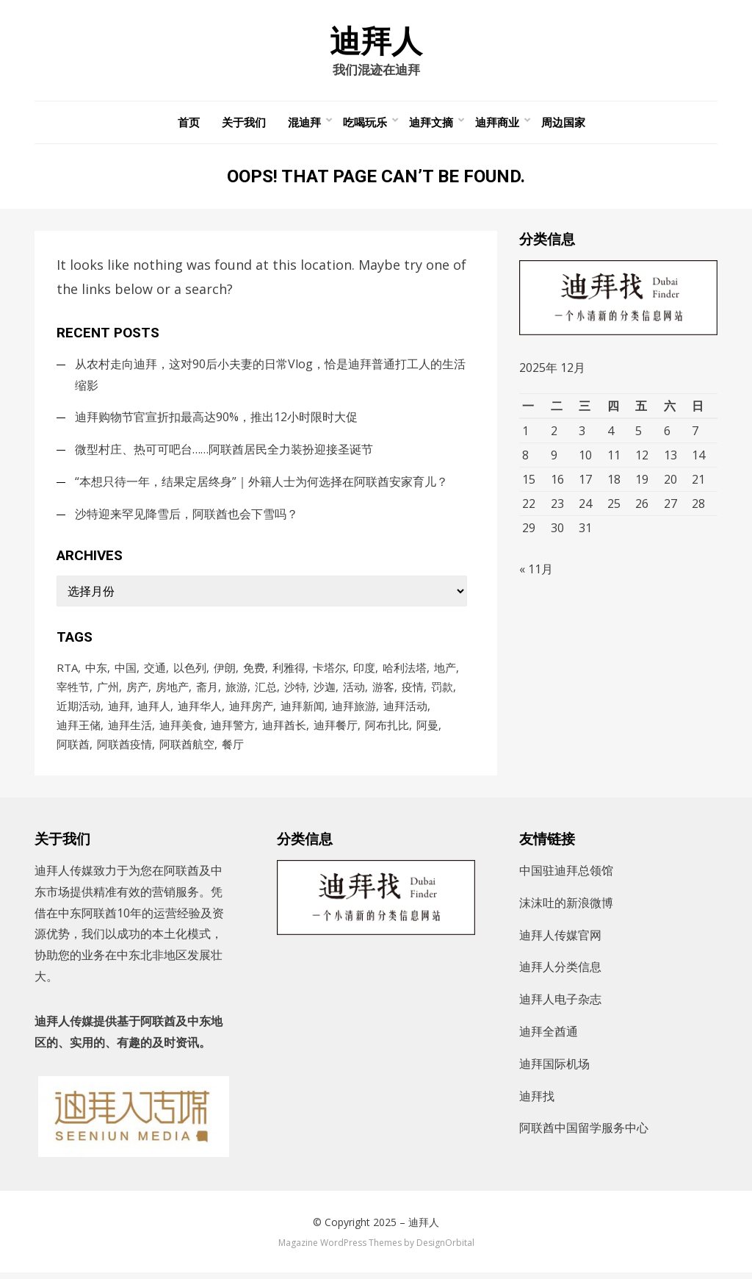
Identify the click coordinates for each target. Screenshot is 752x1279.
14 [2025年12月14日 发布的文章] (698, 458)
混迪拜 (304, 125)
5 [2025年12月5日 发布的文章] (638, 434)
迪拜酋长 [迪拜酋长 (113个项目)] (284, 730)
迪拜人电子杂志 (560, 1005)
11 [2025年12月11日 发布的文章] (614, 458)
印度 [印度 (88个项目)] (364, 670)
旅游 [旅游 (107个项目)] (236, 690)
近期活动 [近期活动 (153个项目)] (79, 710)
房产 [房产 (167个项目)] (137, 690)
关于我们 (244, 125)
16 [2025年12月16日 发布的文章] (557, 482)
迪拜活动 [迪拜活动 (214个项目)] (405, 710)
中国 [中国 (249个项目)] (126, 670)
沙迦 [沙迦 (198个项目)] (325, 690)
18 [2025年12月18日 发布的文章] (614, 482)
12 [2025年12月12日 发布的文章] (641, 458)
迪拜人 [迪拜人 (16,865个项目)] (153, 710)
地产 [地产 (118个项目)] (445, 670)
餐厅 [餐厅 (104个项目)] (233, 749)
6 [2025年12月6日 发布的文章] (667, 434)
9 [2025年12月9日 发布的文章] (554, 458)
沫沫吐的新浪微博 (566, 908)
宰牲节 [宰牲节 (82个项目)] (73, 690)
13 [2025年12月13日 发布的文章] (670, 458)
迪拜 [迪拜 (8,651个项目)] (119, 710)
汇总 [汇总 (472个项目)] (266, 690)
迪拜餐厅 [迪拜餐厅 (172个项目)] (336, 730)
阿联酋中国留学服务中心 (583, 1134)
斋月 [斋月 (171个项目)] (207, 690)
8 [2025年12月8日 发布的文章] (525, 458)
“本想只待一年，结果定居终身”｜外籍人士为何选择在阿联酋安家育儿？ (261, 484)
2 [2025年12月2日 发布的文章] (554, 434)
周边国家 (563, 125)
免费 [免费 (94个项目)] (254, 670)
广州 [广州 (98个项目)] (108, 690)
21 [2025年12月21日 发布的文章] (698, 482)
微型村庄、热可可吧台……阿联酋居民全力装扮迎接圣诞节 (224, 452)
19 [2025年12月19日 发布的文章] (641, 482)
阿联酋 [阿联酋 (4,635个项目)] (73, 749)
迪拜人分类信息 (560, 973)
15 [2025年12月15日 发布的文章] (528, 482)
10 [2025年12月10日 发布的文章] (585, 458)
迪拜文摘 (431, 125)
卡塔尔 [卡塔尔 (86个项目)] (329, 670)
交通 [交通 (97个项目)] (155, 670)
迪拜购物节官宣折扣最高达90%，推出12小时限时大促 (216, 420)
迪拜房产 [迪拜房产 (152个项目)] (251, 710)
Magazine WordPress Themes (340, 1248)
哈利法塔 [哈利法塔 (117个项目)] (405, 670)
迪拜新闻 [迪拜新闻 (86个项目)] (303, 710)
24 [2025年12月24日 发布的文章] (585, 506)
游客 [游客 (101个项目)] (383, 690)
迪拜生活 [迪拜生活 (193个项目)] (130, 730)
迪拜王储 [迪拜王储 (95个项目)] (79, 730)
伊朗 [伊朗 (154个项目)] (225, 670)
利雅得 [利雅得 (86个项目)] (289, 670)
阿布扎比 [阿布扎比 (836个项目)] (387, 730)
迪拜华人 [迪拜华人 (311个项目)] (200, 710)
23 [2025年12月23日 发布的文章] (557, 506)
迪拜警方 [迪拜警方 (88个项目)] (233, 730)
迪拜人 (376, 43)
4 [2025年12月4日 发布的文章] (610, 434)
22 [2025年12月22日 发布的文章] (528, 506)
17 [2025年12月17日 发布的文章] (585, 482)
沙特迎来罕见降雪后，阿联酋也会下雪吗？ (186, 517)
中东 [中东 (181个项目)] (96, 670)
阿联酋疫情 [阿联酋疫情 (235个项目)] (124, 749)
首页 (189, 125)
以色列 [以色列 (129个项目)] (189, 670)
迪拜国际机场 (554, 1069)
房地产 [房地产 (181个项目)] (172, 690)
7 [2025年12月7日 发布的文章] (695, 434)
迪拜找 (536, 1102)
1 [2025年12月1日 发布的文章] (525, 434)
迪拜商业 (497, 125)
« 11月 (536, 576)
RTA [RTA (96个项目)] (67, 670)
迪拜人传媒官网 (560, 941)
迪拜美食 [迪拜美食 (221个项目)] (181, 730)
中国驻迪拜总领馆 (566, 877)
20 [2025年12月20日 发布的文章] (670, 482)
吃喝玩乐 (365, 125)
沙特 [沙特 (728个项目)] (295, 690)
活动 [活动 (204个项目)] (354, 690)
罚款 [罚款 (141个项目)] (442, 690)
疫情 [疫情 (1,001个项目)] (413, 690)
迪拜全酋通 (548, 1038)
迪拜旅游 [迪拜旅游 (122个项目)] (354, 710)
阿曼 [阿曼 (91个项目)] (427, 730)
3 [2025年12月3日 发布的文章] (582, 434)
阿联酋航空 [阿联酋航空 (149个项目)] (186, 749)
